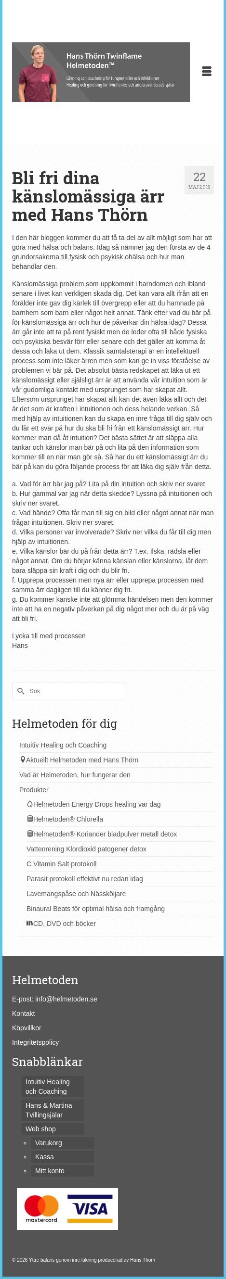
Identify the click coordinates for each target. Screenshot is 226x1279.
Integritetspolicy (35, 1042)
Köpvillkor (26, 1028)
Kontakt (23, 1013)
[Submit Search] (19, 691)
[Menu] (207, 72)
